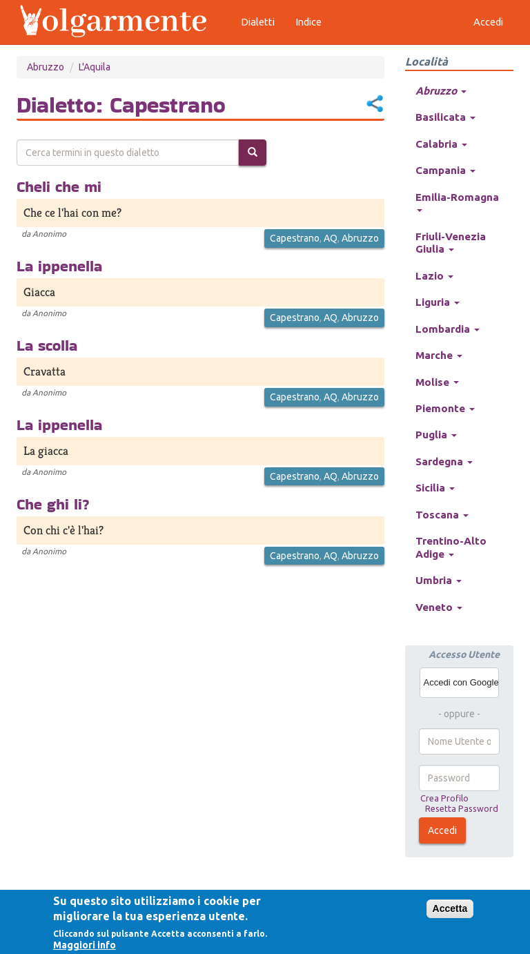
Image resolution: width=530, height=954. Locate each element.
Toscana (442, 514)
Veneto (438, 607)
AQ (330, 238)
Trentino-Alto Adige (451, 547)
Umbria (438, 580)
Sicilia (435, 488)
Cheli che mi (59, 186)
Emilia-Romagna (457, 201)
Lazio (434, 276)
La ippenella (59, 266)
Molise (437, 382)
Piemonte (445, 408)
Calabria (441, 144)
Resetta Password (461, 808)
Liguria (437, 302)
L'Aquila (94, 66)
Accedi (442, 830)
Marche (438, 355)
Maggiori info (84, 945)
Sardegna (444, 461)
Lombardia (447, 329)
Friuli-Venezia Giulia (450, 243)
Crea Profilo (444, 798)
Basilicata (445, 117)
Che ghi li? (53, 504)
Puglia (436, 434)
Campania (445, 170)
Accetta (450, 908)
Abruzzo (45, 66)
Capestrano (295, 238)
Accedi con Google (461, 682)
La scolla (47, 345)
